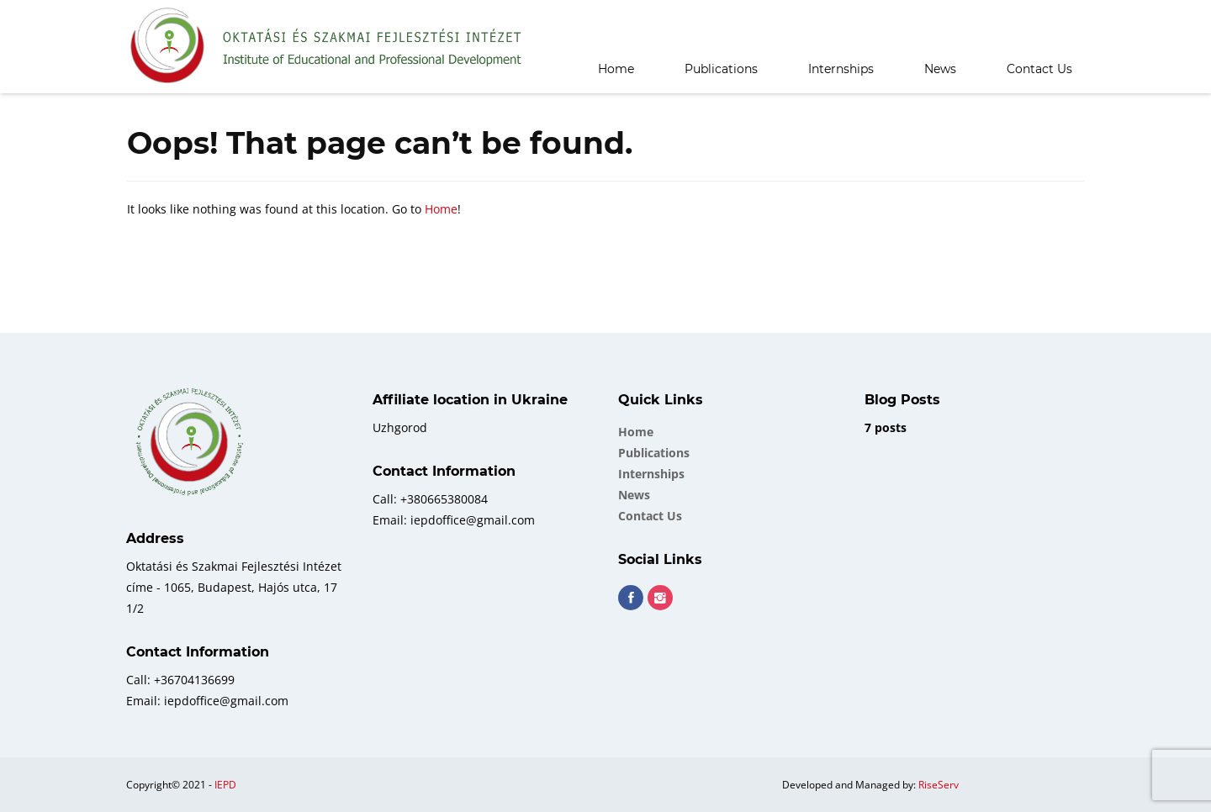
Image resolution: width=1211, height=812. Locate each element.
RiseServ (938, 785)
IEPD (225, 785)
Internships (841, 68)
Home (616, 68)
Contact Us (1039, 68)
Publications (721, 68)
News (940, 68)
